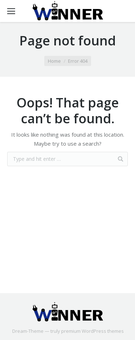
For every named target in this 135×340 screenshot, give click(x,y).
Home (54, 61)
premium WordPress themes (92, 331)
